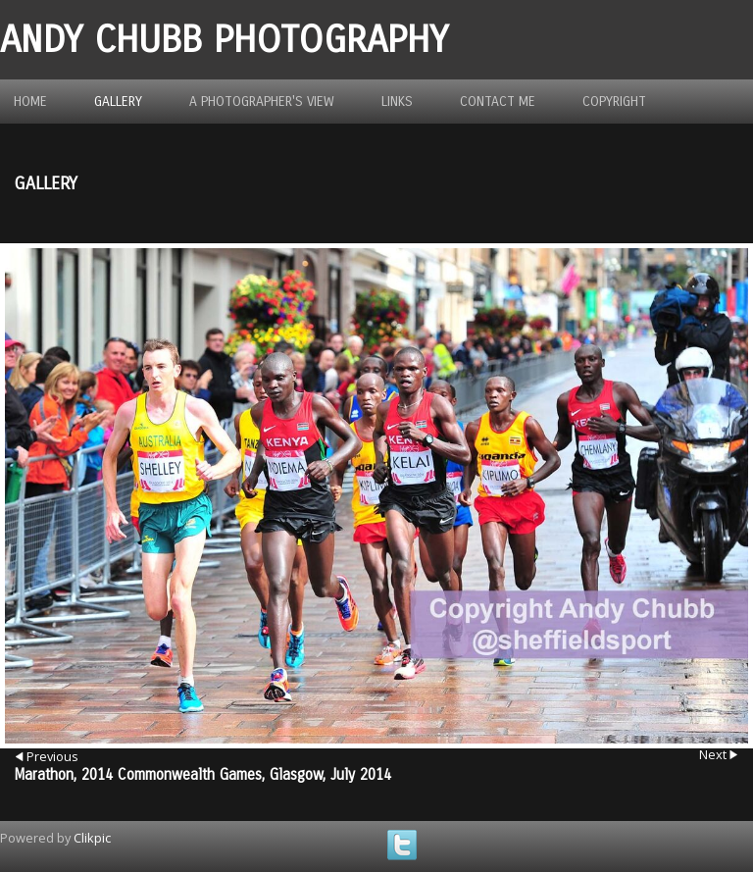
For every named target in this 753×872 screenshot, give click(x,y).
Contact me (497, 101)
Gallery (118, 101)
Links (397, 101)
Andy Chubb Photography (224, 40)
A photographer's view (261, 101)
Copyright (614, 101)
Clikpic (92, 837)
